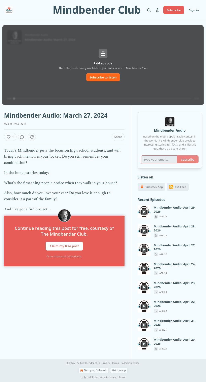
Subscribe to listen (103, 77)
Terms (115, 363)
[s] (144, 212)
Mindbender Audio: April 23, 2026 (175, 285)
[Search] (149, 10)
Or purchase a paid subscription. (64, 256)
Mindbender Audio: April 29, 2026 (175, 209)
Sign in (194, 10)
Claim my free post (64, 246)
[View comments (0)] (22, 137)
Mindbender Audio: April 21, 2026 (175, 323)
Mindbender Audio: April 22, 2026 (175, 304)
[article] (170, 212)
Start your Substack (93, 370)
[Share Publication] (158, 10)
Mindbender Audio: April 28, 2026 (175, 228)
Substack (86, 377)
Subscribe (174, 10)
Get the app (119, 370)
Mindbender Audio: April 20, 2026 (175, 341)
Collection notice (130, 363)
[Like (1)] (10, 137)
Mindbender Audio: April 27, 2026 (175, 247)
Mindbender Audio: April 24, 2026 (175, 266)
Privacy (106, 363)
